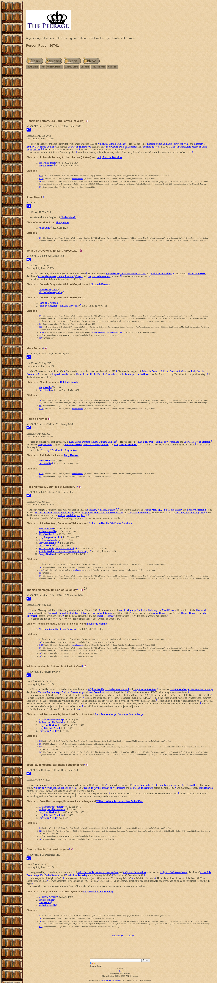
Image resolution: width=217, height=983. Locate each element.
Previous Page (98, 67)
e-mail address (77, 178)
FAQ (43, 67)
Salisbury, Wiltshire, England (101, 509)
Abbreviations (71, 67)
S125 (41, 178)
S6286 (41, 332)
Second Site (116, 980)
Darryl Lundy (120, 971)
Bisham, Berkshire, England (71, 515)
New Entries (32, 67)
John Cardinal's (106, 980)
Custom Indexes (54, 67)
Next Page (112, 67)
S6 (40, 181)
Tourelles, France (105, 616)
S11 (40, 176)
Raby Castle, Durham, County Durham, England (92, 441)
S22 (40, 327)
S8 (40, 406)
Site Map (85, 67)
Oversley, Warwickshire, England (57, 450)
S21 (40, 747)
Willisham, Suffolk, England (111, 144)
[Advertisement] (120, 95)
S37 (40, 335)
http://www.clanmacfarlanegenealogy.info (106, 332)
